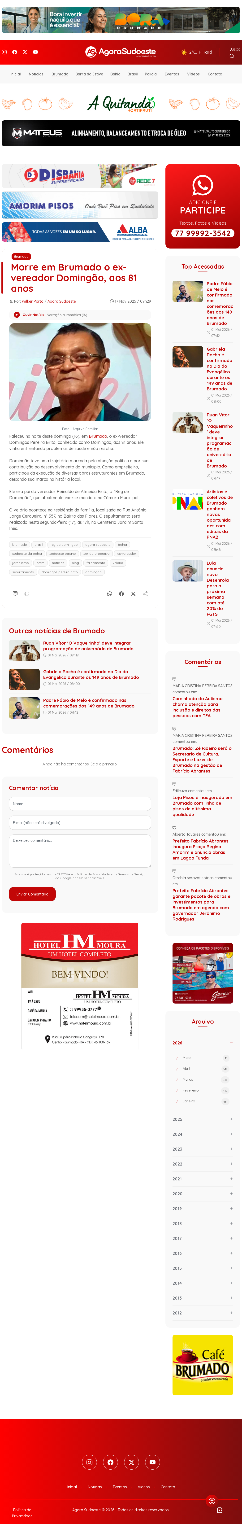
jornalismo (20, 557)
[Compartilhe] (145, 587)
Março (206, 1074)
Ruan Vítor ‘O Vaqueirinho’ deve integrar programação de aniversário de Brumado (88, 640)
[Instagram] (4, 49)
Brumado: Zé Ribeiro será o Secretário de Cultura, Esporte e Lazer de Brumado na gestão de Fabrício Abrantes (202, 754)
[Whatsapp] (109, 587)
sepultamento (23, 566)
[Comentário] (15, 587)
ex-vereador (126, 548)
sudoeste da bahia (27, 548)
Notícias (36, 68)
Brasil (133, 68)
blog (75, 557)
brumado (19, 539)
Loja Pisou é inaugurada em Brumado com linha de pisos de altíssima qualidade (202, 800)
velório (118, 557)
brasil (39, 539)
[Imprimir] (27, 587)
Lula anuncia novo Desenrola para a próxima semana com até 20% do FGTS (218, 583)
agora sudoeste (97, 539)
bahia (122, 539)
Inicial (15, 68)
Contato (215, 68)
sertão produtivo (96, 548)
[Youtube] (35, 49)
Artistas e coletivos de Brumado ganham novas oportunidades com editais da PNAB (220, 508)
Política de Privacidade (93, 869)
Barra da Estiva (89, 68)
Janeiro (206, 1096)
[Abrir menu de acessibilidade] (212, 1501)
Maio (206, 1052)
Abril (206, 1063)
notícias (58, 557)
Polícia (151, 68)
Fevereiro (206, 1085)
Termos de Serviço (132, 869)
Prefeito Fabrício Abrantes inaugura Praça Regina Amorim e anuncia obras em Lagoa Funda (201, 843)
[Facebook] (14, 49)
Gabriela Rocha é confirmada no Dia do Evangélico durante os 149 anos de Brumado (91, 669)
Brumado (60, 68)
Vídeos (193, 68)
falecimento (95, 557)
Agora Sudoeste (62, 295)
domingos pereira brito (60, 566)
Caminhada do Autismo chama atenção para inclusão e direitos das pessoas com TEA (198, 701)
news (40, 557)
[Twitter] (25, 49)
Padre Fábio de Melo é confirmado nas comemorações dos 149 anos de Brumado (88, 697)
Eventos (172, 68)
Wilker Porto (32, 295)
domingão (93, 566)
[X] (133, 587)
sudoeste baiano (62, 548)
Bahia (115, 68)
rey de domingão (64, 539)
